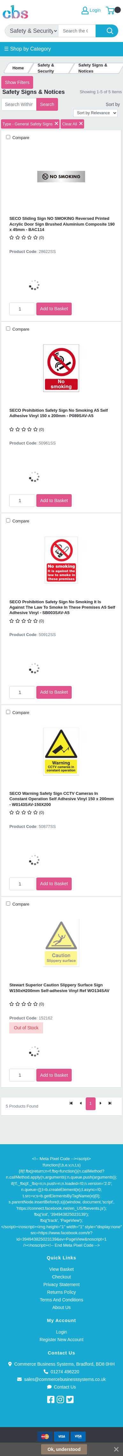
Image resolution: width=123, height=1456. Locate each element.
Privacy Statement (61, 1284)
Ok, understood (63, 1449)
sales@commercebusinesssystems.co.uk (61, 1379)
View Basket (61, 1269)
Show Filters (17, 82)
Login (61, 1331)
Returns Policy (61, 1292)
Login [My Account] (91, 10)
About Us (61, 1307)
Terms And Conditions (61, 1299)
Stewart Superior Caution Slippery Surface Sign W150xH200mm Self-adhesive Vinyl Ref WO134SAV (59, 988)
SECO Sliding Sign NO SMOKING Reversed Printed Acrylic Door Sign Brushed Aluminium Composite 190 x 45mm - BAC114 (62, 224)
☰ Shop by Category (27, 49)
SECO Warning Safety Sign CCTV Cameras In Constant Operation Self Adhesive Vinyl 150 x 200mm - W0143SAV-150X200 (61, 799)
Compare (20, 137)
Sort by (113, 104)
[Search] (77, 30)
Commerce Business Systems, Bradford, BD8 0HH (61, 1364)
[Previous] (81, 1103)
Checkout (61, 1276)
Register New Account (61, 1339)
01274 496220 (61, 1371)
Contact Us (61, 1387)
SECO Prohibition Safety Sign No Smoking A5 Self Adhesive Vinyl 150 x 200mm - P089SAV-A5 (58, 413)
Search (47, 104)
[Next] (100, 1103)
